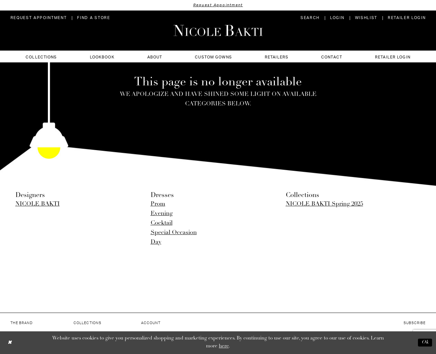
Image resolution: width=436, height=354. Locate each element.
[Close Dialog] (9, 342)
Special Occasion (174, 233)
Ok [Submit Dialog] (425, 342)
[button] (337, 18)
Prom (158, 204)
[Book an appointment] (38, 18)
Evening (162, 213)
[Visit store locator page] (93, 18)
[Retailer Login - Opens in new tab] (407, 18)
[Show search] (310, 18)
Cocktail (162, 223)
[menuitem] (38, 18)
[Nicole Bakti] (218, 30)
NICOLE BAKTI (37, 204)
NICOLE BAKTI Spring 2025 (324, 204)
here (224, 346)
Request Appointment (218, 5)
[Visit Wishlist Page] (366, 18)
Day (156, 242)
